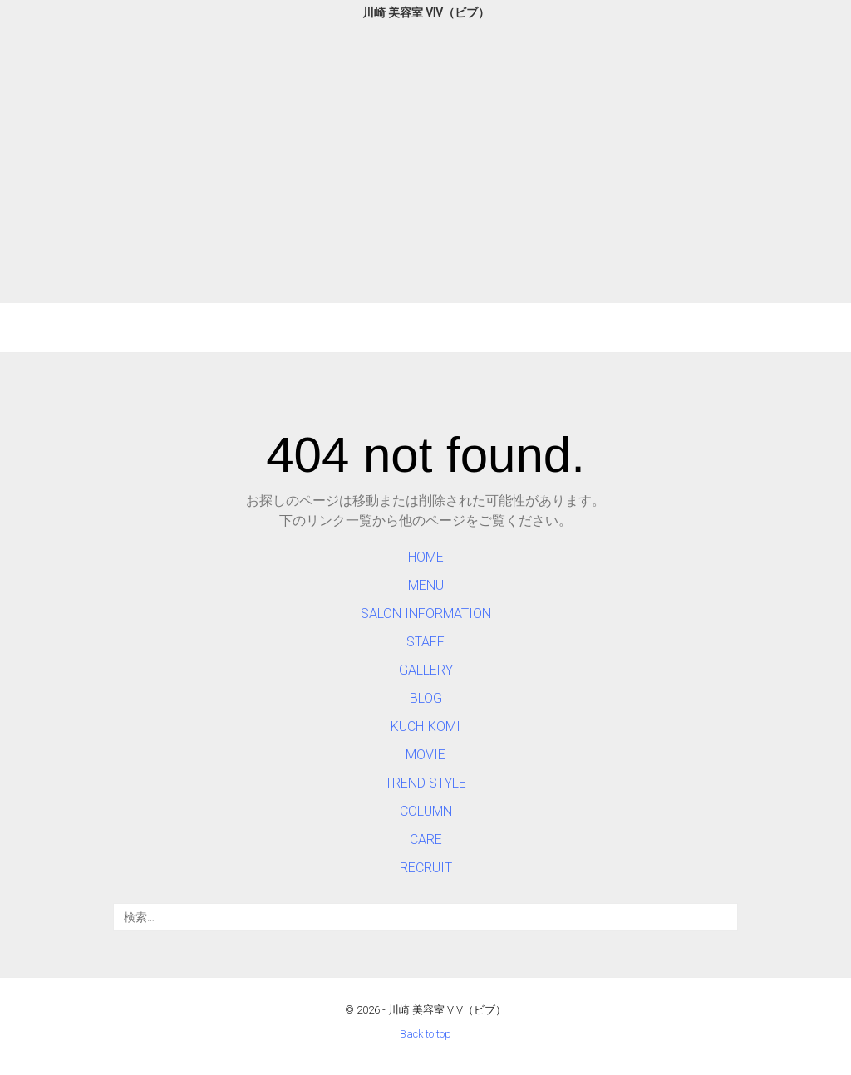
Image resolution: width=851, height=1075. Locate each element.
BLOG (426, 698)
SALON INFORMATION (426, 613)
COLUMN (426, 811)
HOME (426, 557)
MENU (426, 585)
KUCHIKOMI (425, 726)
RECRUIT (426, 868)
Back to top (425, 1034)
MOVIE (425, 755)
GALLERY (426, 670)
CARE (426, 839)
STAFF (425, 642)
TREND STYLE (425, 783)
